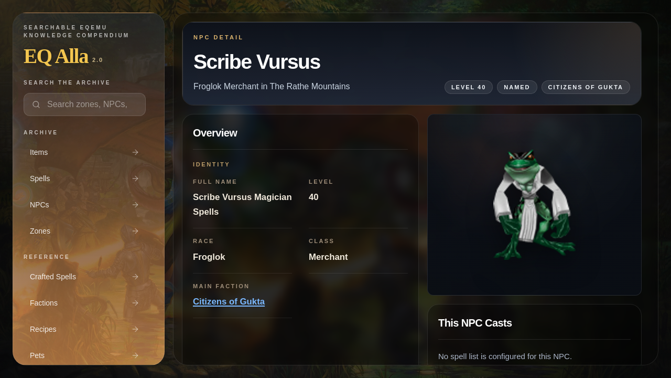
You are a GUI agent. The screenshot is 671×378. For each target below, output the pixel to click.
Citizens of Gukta (229, 302)
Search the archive (67, 83)
